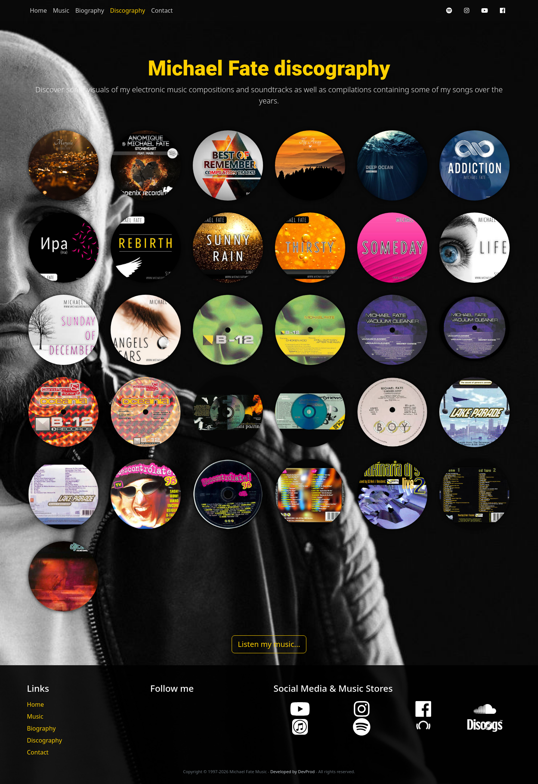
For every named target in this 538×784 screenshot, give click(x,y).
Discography (127, 10)
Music (61, 10)
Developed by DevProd (292, 771)
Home (38, 10)
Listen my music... (269, 644)
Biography (89, 10)
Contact (162, 10)
